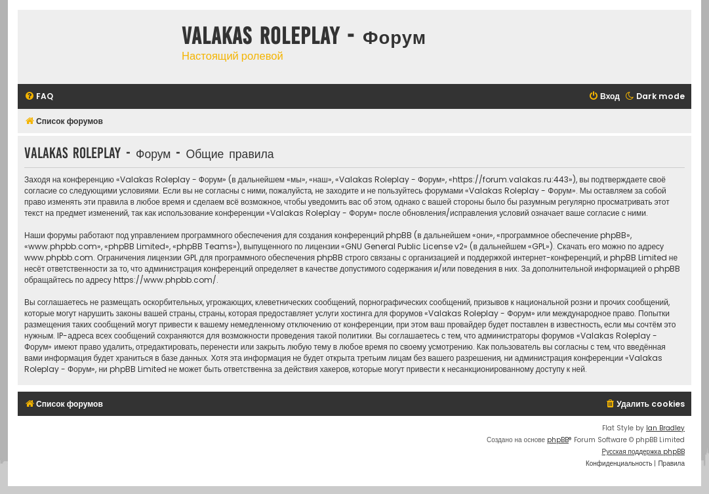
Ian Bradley (665, 428)
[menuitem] (38, 97)
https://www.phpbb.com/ (164, 279)
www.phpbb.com (58, 257)
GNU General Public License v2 (404, 246)
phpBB (558, 440)
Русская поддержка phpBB (643, 452)
